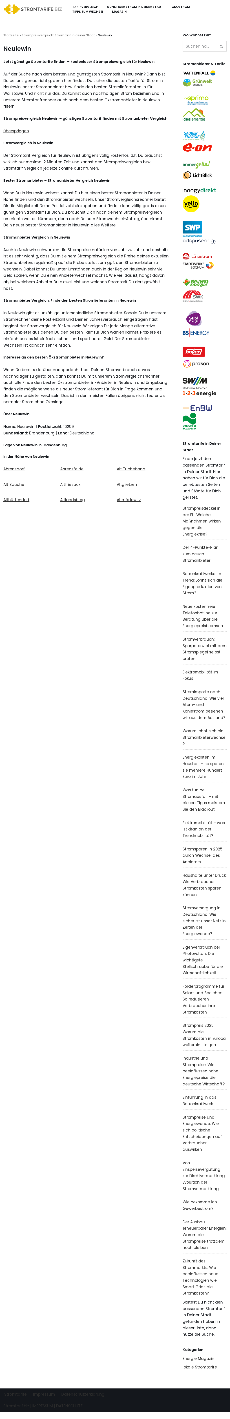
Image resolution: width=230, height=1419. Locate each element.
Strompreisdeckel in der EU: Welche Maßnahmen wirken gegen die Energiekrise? (202, 523)
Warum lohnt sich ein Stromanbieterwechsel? (205, 740)
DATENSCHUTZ (69, 1413)
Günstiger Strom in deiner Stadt (135, 7)
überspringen (16, 131)
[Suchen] (200, 46)
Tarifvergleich (85, 7)
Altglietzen (127, 486)
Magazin (119, 12)
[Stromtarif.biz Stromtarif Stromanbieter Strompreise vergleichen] (34, 9)
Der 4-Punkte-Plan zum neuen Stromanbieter (201, 556)
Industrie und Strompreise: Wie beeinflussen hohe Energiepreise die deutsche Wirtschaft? (204, 1076)
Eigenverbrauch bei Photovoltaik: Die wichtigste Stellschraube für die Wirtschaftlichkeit (203, 964)
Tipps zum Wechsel (88, 12)
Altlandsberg (72, 502)
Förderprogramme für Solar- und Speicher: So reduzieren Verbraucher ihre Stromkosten (204, 1004)
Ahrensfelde (72, 471)
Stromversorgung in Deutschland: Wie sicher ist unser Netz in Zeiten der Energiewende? (204, 925)
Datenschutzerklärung (82, 1401)
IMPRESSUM (42, 1413)
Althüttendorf (16, 502)
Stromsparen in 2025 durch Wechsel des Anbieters (203, 859)
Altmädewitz (129, 502)
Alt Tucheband (131, 471)
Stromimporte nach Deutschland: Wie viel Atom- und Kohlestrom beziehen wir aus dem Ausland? (204, 707)
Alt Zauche (13, 486)
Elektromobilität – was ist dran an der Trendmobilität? (204, 833)
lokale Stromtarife (200, 1374)
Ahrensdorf (14, 471)
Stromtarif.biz (16, 1413)
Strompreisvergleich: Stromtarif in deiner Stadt (58, 35)
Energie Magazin (198, 1365)
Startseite (11, 35)
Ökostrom (181, 7)
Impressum (44, 1401)
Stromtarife (15, 1401)
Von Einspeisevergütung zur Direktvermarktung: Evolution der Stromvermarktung (204, 1181)
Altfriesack (70, 486)
